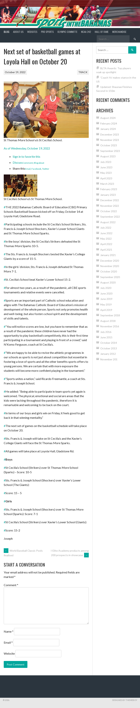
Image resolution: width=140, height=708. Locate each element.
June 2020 (106, 293)
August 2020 (108, 282)
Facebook (36, 168)
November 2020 (109, 266)
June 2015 (106, 337)
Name (8, 631)
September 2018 (110, 315)
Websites (32, 32)
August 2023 (108, 156)
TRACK (82, 72)
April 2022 (106, 244)
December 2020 (109, 260)
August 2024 (108, 117)
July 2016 (105, 331)
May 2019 (106, 304)
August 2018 (108, 320)
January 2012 (108, 353)
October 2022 (108, 211)
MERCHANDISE (119, 32)
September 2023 (110, 150)
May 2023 (106, 172)
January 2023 (108, 194)
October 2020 (108, 271)
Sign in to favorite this (26, 156)
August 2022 (108, 222)
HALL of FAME (101, 32)
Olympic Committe (67, 32)
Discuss (18, 162)
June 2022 (106, 233)
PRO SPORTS (47, 32)
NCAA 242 (86, 32)
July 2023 (105, 161)
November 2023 (109, 139)
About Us (18, 32)
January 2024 (108, 128)
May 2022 (106, 238)
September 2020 (110, 277)
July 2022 (105, 227)
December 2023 (109, 134)
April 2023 (106, 178)
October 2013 (108, 348)
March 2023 (107, 183)
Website (9, 653)
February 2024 (108, 123)
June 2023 (106, 167)
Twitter (45, 168)
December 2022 (109, 200)
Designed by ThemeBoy (124, 700)
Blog (6, 32)
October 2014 (108, 342)
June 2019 (106, 298)
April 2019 (106, 309)
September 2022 (110, 216)
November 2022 (109, 205)
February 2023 (108, 189)
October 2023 (108, 145)
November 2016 (109, 326)
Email (28, 168)
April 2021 (106, 249)
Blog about (39, 162)
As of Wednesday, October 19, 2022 (27, 148)
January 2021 (108, 255)
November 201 (108, 359)
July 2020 (105, 287)
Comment (28, 162)
